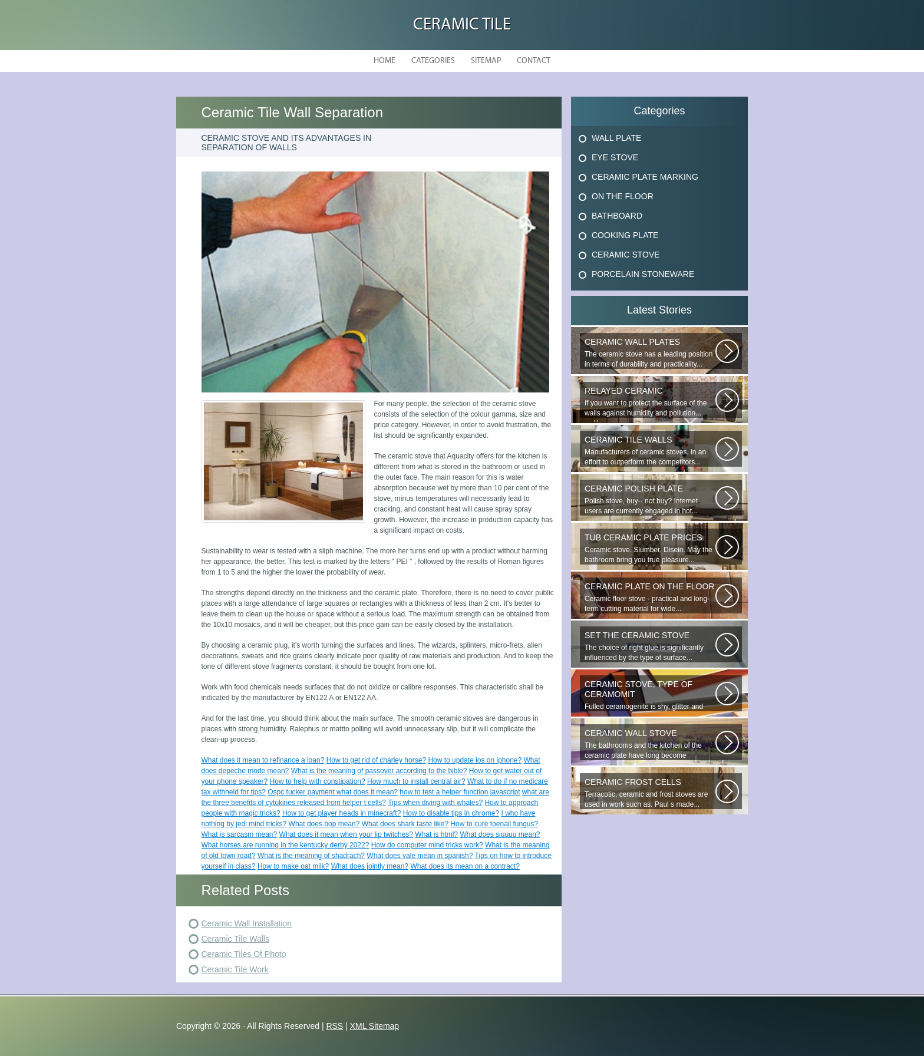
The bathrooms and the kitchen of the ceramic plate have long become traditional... (650, 744)
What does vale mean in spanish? (420, 856)
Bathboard (617, 215)
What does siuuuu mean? (500, 834)
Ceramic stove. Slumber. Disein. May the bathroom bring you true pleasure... (650, 548)
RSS (334, 1026)
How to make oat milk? (293, 866)
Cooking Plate (625, 235)
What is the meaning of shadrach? (311, 856)
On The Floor (623, 196)
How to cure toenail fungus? (494, 824)
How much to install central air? (416, 781)
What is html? (436, 834)
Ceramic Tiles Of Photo (244, 954)
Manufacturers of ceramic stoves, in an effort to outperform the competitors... (650, 450)
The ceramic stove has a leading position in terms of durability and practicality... (650, 352)
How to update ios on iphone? (475, 760)
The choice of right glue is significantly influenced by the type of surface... (650, 646)
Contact (533, 61)
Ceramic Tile (462, 25)
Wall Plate (616, 138)
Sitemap (486, 61)
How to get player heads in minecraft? (341, 813)
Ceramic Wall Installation (247, 923)
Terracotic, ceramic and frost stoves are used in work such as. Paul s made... (650, 792)
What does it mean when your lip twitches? (346, 834)
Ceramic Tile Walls (235, 938)
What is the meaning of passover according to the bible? (379, 771)
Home (384, 61)
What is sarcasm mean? (240, 834)
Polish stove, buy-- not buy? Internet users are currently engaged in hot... (650, 499)
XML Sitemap (375, 1026)
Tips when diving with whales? (435, 802)
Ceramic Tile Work (235, 969)
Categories (433, 61)
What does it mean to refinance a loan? (263, 760)
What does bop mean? (324, 824)
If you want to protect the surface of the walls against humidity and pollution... (650, 401)
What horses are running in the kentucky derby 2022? (285, 845)
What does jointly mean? (369, 866)
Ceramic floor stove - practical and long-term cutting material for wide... (650, 597)
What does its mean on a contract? (464, 866)
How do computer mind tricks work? (427, 845)
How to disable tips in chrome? (451, 813)
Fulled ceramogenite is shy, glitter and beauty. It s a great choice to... (650, 695)
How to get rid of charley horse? (376, 760)
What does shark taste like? (405, 824)
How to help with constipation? (317, 781)
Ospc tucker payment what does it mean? (333, 792)
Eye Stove (615, 157)
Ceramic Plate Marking (645, 177)
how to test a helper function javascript (460, 792)
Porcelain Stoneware (643, 274)
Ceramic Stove (626, 254)
